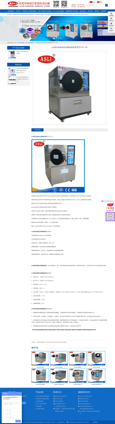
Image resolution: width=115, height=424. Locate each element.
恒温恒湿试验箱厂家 (41, 342)
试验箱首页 (11, 11)
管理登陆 (95, 422)
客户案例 (90, 11)
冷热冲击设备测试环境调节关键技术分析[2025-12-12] (22, 70)
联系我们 (103, 11)
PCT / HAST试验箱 (58, 11)
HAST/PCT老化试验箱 (56, 14)
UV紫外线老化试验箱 (39, 14)
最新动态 (18, 65)
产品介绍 (37, 130)
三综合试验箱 (47, 14)
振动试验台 (83, 11)
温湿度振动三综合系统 (71, 11)
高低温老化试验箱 (24, 14)
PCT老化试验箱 (29, 42)
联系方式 (57, 392)
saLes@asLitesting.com (86, 406)
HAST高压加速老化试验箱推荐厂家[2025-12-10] (23, 79)
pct (38, 136)
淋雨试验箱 (31, 14)
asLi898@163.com (60, 403)
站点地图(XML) (61, 422)
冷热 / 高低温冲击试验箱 (45, 11)
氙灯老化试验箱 (77, 14)
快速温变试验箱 (16, 14)
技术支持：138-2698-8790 (78, 6)
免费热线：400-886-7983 (77, 5)
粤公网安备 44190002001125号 (75, 422)
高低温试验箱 (64, 14)
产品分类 (39, 392)
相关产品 (34, 348)
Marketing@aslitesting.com (87, 408)
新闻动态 (96, 11)
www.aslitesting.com (85, 403)
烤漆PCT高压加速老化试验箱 (22, 52)
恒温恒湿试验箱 (84, 14)
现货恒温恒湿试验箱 (61, 342)
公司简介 (18, 11)
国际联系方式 (84, 392)
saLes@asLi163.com (60, 406)
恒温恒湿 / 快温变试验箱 (29, 11)
